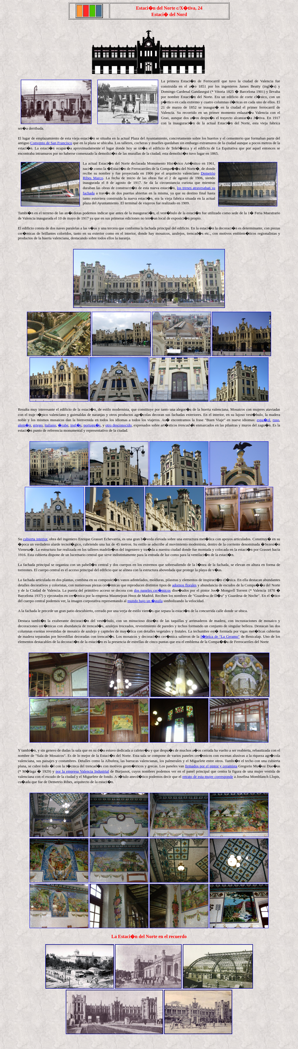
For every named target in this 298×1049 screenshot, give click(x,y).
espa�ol (263, 420)
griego (38, 425)
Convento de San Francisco (51, 143)
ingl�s (75, 425)
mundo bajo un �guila (145, 601)
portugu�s (92, 425)
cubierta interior (35, 539)
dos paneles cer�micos (152, 590)
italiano (50, 425)
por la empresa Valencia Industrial (82, 771)
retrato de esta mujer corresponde (207, 776)
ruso (276, 420)
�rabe (63, 425)
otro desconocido (119, 425)
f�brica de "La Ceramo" (220, 636)
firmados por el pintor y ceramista (211, 766)
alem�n (24, 425)
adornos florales (184, 585)
